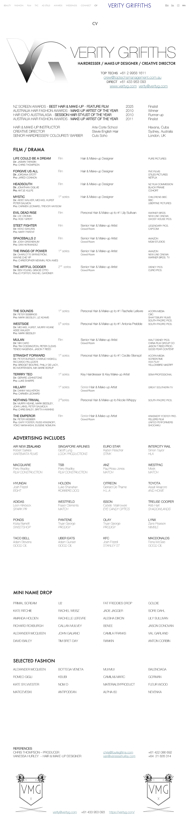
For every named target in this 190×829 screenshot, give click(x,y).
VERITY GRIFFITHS (129, 5)
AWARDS (58, 5)
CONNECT (86, 5)
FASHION (19, 5)
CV (96, 5)
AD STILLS (46, 5)
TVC (36, 5)
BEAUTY (7, 5)
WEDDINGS (71, 5)
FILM (29, 5)
